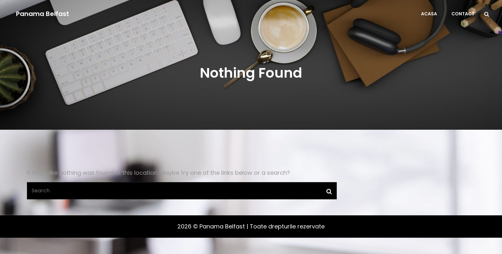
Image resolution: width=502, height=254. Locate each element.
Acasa (429, 14)
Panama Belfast (42, 13)
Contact (462, 14)
